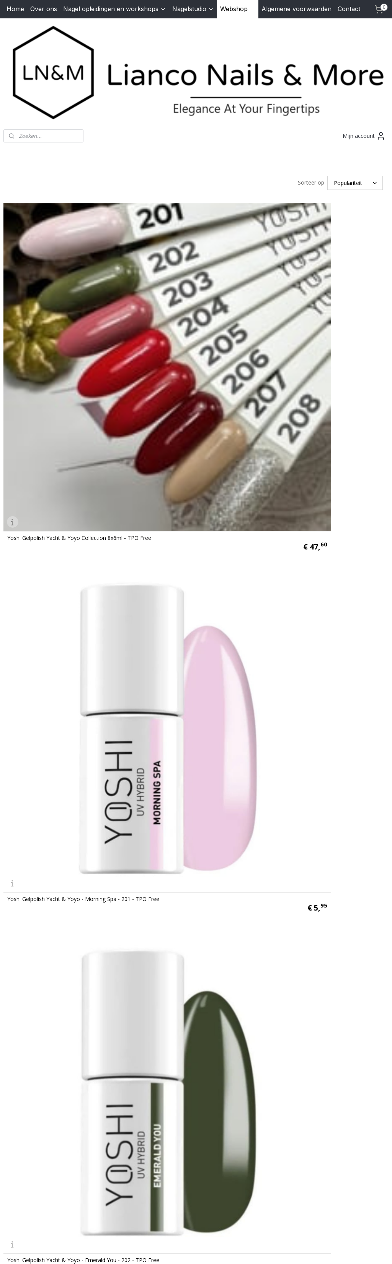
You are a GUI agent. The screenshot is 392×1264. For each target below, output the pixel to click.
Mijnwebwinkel (285, 1250)
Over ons (43, 9)
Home (15, 9)
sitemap (173, 1250)
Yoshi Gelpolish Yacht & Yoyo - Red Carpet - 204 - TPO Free (81, 844)
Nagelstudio (193, 9)
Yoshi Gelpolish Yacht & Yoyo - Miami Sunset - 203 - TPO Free (280, 621)
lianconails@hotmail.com (47, 1165)
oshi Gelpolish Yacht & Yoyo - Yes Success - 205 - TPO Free (277, 844)
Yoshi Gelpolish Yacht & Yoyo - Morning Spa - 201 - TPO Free (279, 398)
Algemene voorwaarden (296, 9)
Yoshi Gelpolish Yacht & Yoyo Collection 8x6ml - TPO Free (79, 398)
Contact (349, 9)
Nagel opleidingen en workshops (114, 9)
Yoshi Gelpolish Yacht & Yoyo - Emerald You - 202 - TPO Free (83, 621)
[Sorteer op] (355, 182)
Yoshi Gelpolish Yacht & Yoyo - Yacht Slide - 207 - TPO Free (81, 1067)
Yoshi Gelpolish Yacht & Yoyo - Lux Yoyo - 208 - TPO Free (275, 1067)
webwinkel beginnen (218, 1250)
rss (189, 1250)
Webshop (237, 9)
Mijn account (364, 136)
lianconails (150, 1117)
